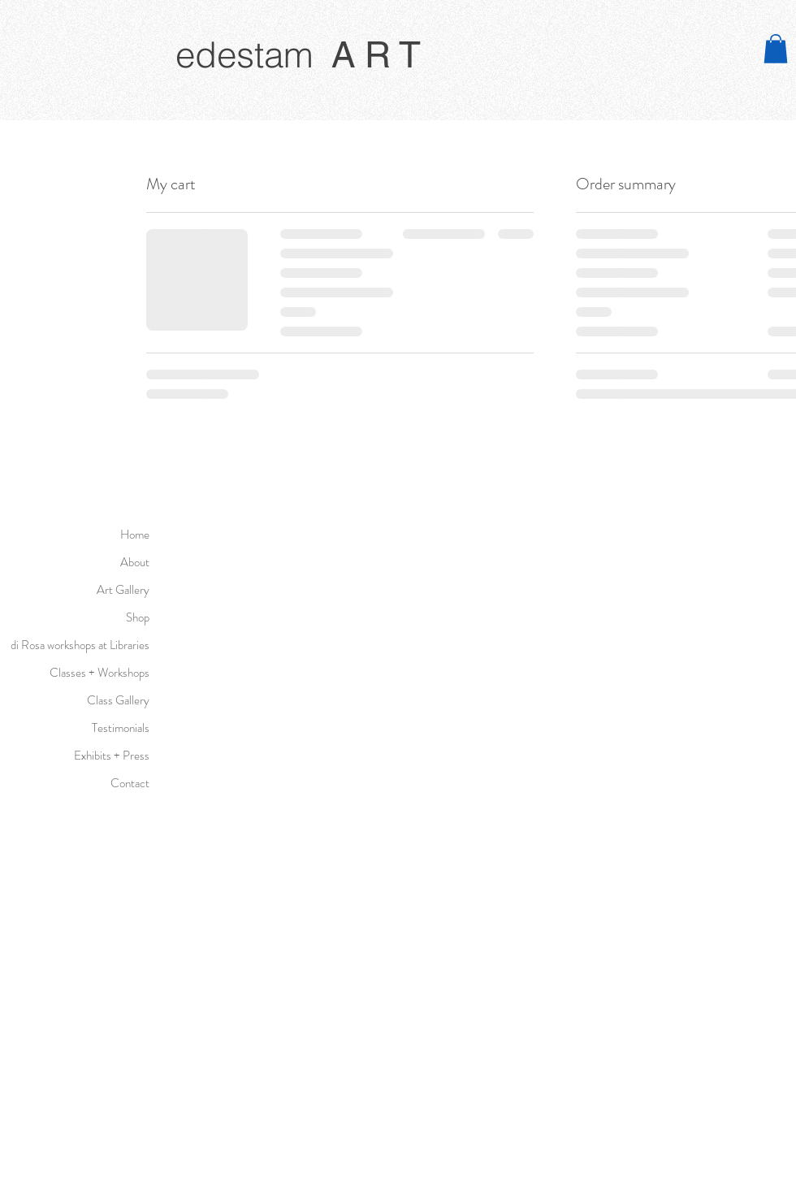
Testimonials (120, 728)
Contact (129, 783)
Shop (137, 617)
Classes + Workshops (99, 673)
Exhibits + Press (111, 755)
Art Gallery (123, 590)
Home (134, 535)
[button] (776, 48)
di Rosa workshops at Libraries (82, 645)
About (134, 562)
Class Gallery (118, 700)
